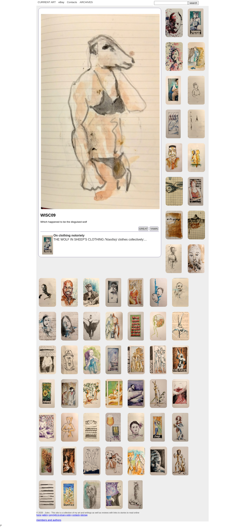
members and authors (48, 520)
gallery (45, 515)
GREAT (143, 228)
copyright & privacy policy (60, 515)
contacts (76, 515)
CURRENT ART (47, 2)
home (39, 515)
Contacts (72, 2)
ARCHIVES (86, 2)
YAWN (154, 228)
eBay (61, 2)
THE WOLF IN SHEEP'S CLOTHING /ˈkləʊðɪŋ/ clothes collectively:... (94, 238)
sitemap (83, 515)
